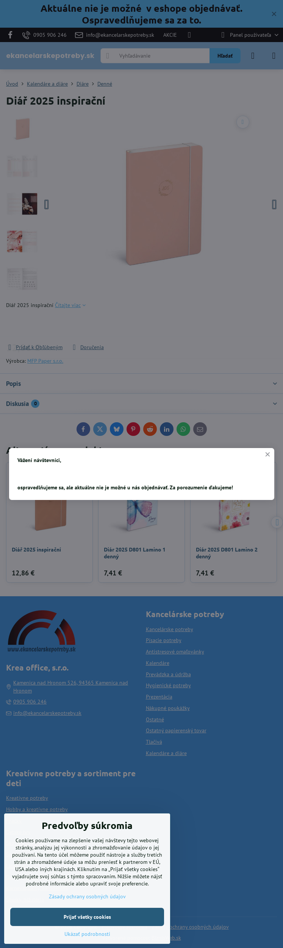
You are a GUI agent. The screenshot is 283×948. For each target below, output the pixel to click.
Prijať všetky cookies (87, 917)
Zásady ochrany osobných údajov (87, 896)
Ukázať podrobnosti (87, 934)
